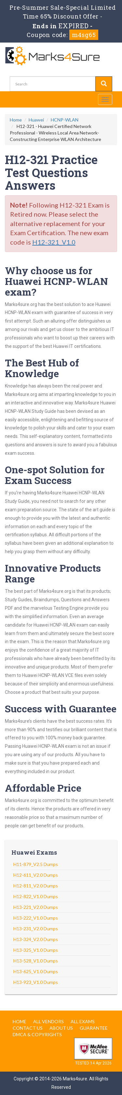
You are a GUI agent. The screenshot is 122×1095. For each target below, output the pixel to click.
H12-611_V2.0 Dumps (35, 875)
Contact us (28, 1028)
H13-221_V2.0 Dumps (35, 907)
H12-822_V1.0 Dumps (35, 896)
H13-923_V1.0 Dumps (35, 982)
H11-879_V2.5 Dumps (35, 864)
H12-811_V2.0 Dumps (35, 885)
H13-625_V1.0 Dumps (35, 971)
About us (61, 1028)
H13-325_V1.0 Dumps (35, 950)
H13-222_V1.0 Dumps (35, 918)
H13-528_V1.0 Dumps (35, 960)
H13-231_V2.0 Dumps (35, 928)
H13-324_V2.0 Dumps (35, 939)
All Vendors (48, 1021)
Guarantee (94, 1028)
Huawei (36, 119)
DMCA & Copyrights (37, 1034)
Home (16, 119)
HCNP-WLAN (64, 119)
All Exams (83, 1021)
